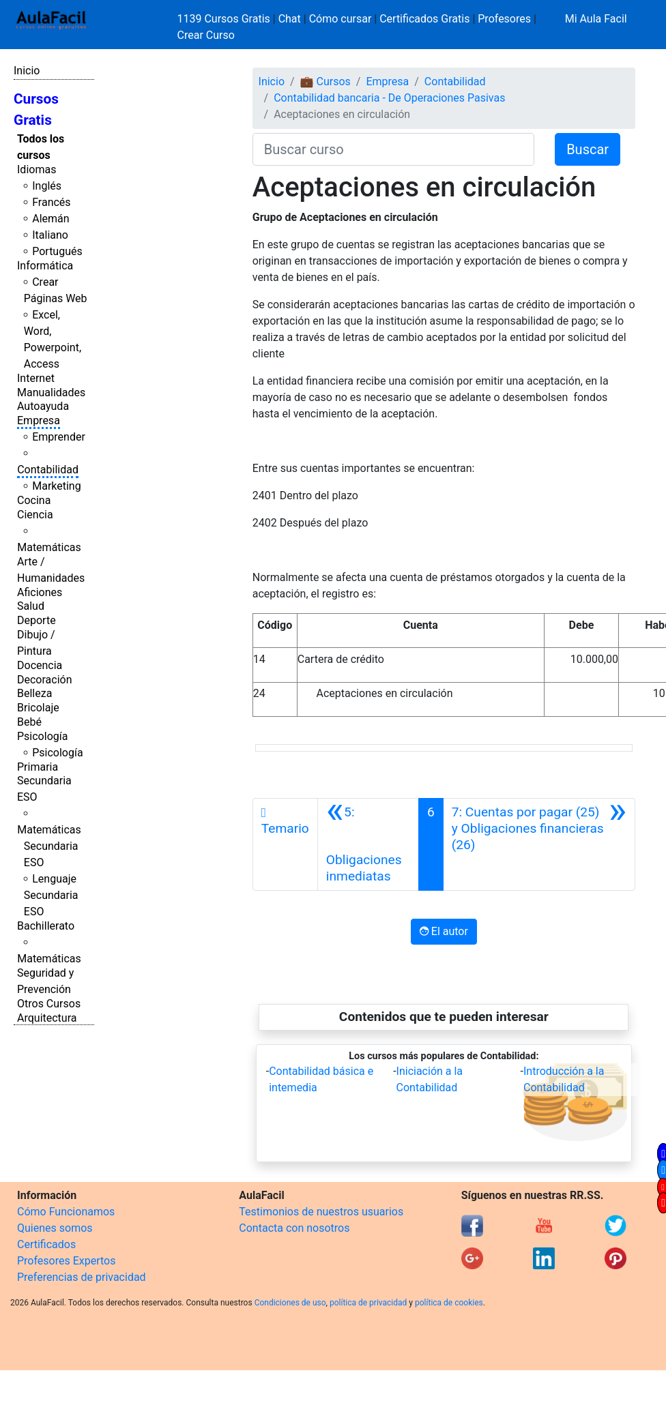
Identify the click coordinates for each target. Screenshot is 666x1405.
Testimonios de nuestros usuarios (321, 1211)
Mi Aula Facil (596, 18)
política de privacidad (368, 1302)
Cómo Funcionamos (66, 1211)
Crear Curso (206, 35)
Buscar (587, 149)
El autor (444, 931)
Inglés (46, 185)
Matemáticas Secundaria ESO (49, 846)
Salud (30, 606)
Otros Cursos (49, 1003)
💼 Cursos (325, 81)
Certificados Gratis (424, 18)
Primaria (37, 766)
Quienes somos (55, 1228)
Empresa (38, 420)
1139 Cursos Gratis (225, 18)
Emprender (58, 436)
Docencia (39, 665)
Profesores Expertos (66, 1260)
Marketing (56, 485)
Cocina (33, 500)
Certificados (46, 1244)
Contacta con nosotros (294, 1228)
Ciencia (35, 514)
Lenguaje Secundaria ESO (51, 895)
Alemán (50, 218)
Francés (51, 202)
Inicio (27, 70)
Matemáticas (49, 547)
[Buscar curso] (393, 149)
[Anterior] (368, 844)
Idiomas (36, 169)
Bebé (29, 721)
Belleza (34, 693)
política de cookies (449, 1302)
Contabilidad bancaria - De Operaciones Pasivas (389, 97)
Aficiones (39, 592)
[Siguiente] (539, 844)
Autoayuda (43, 406)
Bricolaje (38, 707)
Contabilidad (47, 469)
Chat (289, 18)
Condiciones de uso (290, 1302)
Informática (45, 265)
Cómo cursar (340, 18)
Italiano (50, 234)
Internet (36, 378)
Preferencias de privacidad (81, 1277)
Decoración (44, 679)
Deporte (36, 620)
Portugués (57, 251)
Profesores (504, 18)
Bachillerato (45, 925)
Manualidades (51, 392)
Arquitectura (46, 1017)
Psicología (42, 736)
